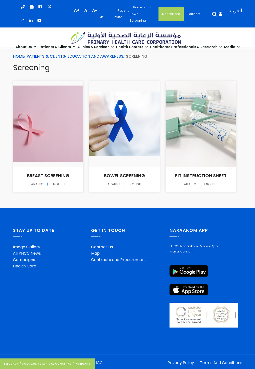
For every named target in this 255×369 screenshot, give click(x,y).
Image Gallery (26, 247)
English (58, 184)
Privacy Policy (181, 363)
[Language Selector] (233, 14)
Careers (194, 14)
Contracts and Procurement (118, 260)
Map (95, 253)
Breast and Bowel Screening (140, 14)
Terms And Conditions (221, 363)
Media (230, 46)
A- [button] (94, 10)
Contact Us (102, 247)
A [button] (85, 10)
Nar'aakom (171, 14)
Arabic (37, 184)
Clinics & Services (94, 46)
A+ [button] (76, 10)
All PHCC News (27, 253)
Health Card (24, 266)
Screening (31, 67)
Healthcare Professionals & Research (184, 46)
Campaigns (24, 260)
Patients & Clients (55, 46)
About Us (24, 46)
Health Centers (130, 46)
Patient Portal (121, 13)
